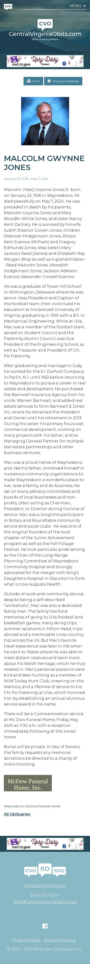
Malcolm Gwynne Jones (44, 163)
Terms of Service (60, 940)
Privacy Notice (26, 940)
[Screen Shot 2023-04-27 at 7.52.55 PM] (45, 61)
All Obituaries (17, 814)
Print (33, 81)
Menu (78, 6)
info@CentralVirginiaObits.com (45, 901)
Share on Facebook (63, 81)
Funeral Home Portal (45, 885)
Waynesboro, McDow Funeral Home (32, 806)
